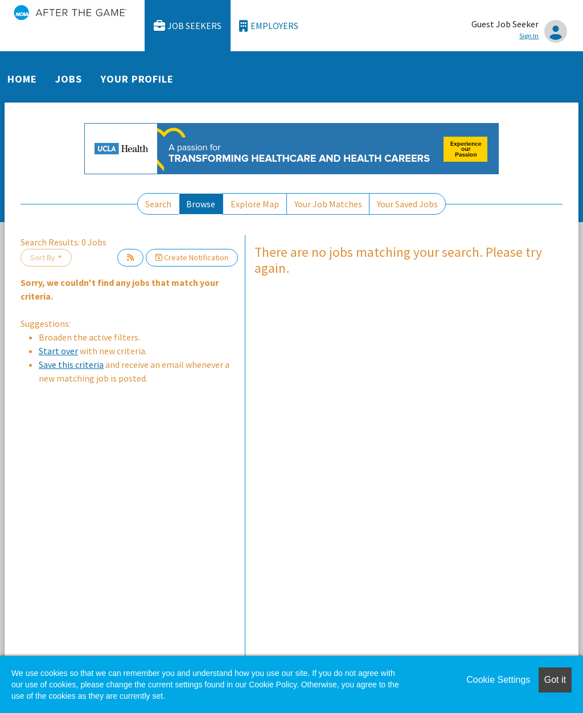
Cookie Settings (498, 680)
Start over (58, 350)
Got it (555, 680)
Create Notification (191, 257)
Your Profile (137, 78)
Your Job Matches (328, 204)
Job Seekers (188, 26)
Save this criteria (71, 364)
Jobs (68, 78)
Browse (200, 204)
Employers (268, 26)
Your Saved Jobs (407, 204)
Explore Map (255, 204)
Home (22, 78)
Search (158, 204)
